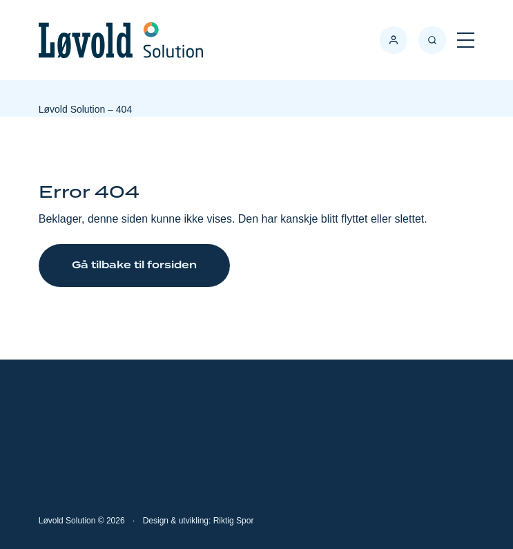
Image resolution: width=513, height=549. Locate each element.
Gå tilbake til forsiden (134, 265)
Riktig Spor (233, 520)
